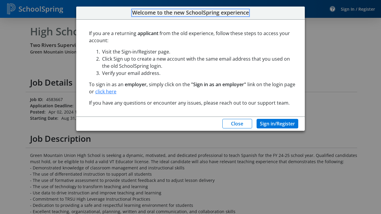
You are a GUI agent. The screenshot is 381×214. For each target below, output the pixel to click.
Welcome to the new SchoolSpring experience (190, 13)
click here (105, 91)
